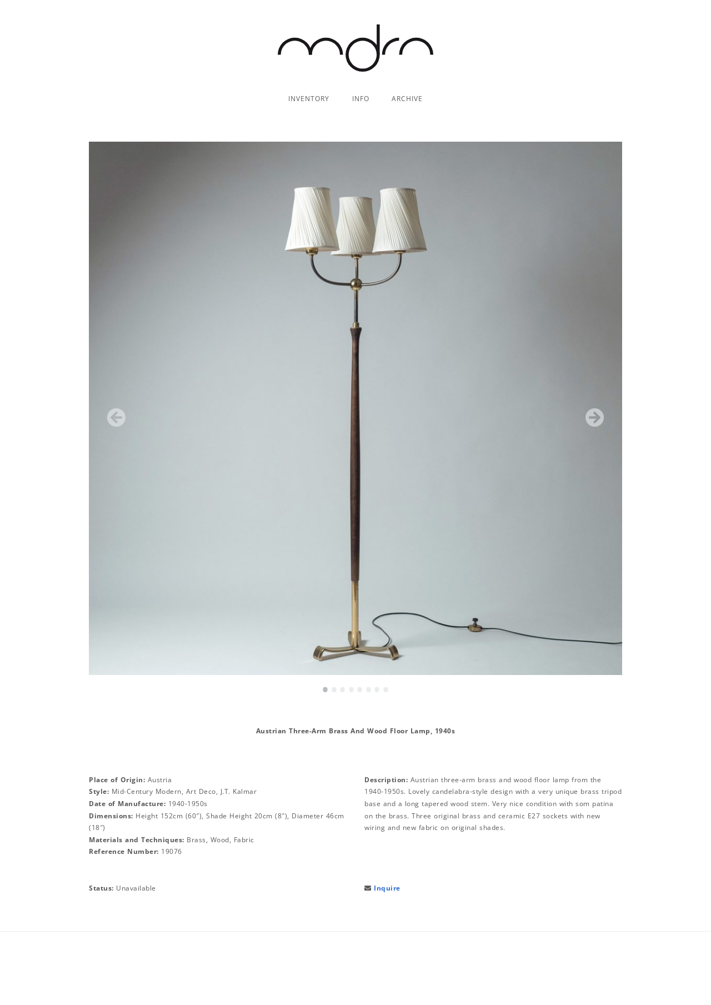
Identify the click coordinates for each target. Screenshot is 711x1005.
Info (360, 99)
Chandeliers (313, 112)
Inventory (308, 99)
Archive (407, 99)
